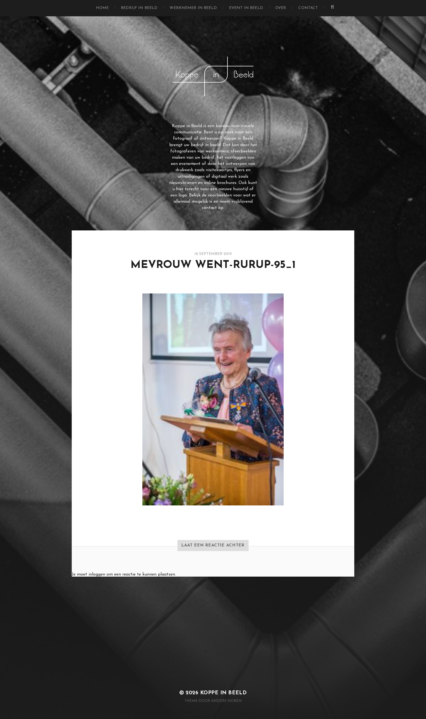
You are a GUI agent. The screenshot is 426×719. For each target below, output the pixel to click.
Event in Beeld (246, 8)
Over (280, 8)
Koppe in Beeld (223, 693)
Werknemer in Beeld (193, 8)
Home (102, 8)
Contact (308, 8)
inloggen (97, 574)
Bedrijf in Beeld (139, 8)
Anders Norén (226, 701)
